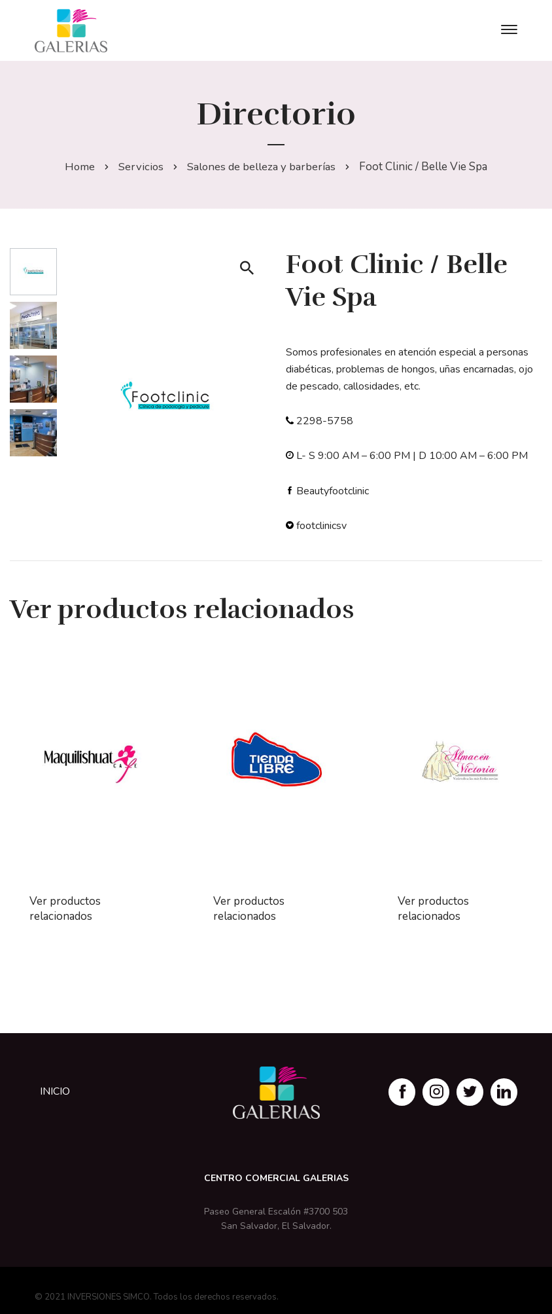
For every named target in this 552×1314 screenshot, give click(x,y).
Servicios (141, 166)
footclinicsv (321, 526)
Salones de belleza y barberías (262, 166)
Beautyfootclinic (332, 491)
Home (79, 166)
